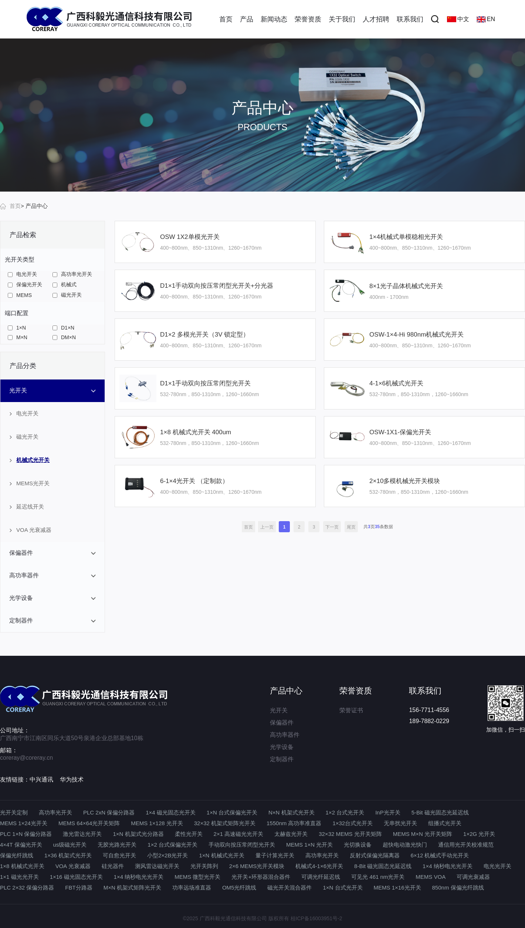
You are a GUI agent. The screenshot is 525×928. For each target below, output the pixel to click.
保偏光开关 (25, 284)
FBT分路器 (78, 887)
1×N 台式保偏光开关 (232, 812)
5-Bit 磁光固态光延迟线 (440, 812)
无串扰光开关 (400, 823)
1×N (17, 328)
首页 (226, 19)
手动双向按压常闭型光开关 (242, 844)
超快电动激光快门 (405, 844)
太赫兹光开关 (291, 834)
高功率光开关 (72, 274)
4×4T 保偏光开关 (21, 844)
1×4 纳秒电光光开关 (447, 866)
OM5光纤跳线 (239, 887)
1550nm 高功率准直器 (294, 823)
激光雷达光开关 (82, 834)
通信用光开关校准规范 (466, 844)
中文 (458, 19)
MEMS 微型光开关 (197, 877)
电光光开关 (497, 866)
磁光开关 (67, 295)
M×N (17, 337)
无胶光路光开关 (117, 844)
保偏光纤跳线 (16, 855)
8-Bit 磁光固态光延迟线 (382, 866)
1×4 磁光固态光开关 (171, 812)
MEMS (20, 295)
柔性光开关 (189, 834)
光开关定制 (14, 812)
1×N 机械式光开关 (221, 855)
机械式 (64, 284)
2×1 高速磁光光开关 (239, 834)
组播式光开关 (444, 823)
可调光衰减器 (473, 877)
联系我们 (410, 19)
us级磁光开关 (70, 844)
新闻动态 (274, 19)
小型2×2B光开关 (167, 855)
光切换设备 (358, 844)
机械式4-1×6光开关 (319, 866)
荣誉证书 (351, 710)
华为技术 (72, 779)
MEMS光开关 (30, 483)
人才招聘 (376, 19)
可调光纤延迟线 (320, 877)
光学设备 (282, 747)
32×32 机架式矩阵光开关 (224, 823)
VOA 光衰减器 (30, 530)
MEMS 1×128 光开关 (157, 823)
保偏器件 (282, 722)
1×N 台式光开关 (342, 887)
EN (486, 19)
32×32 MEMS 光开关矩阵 (350, 834)
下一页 (332, 527)
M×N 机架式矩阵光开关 (132, 887)
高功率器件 (284, 735)
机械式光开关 (30, 460)
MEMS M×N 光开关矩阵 (422, 834)
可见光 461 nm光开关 (377, 877)
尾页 (351, 527)
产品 (246, 19)
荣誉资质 (308, 19)
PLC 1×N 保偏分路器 (26, 834)
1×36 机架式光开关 (68, 855)
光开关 (279, 710)
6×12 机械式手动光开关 (440, 855)
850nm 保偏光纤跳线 (458, 887)
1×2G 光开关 (479, 834)
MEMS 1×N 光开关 (309, 844)
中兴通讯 (41, 779)
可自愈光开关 (119, 855)
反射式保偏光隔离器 (375, 855)
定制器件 (282, 759)
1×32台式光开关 (352, 823)
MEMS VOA (431, 877)
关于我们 (342, 19)
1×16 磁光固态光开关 (76, 877)
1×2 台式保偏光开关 (172, 844)
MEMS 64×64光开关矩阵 (89, 823)
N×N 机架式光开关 (291, 812)
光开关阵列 (204, 866)
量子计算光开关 (274, 855)
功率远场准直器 (191, 887)
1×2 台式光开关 (345, 812)
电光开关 (22, 274)
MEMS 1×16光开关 (397, 887)
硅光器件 (113, 866)
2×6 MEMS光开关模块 (257, 866)
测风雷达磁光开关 (157, 866)
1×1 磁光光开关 (19, 877)
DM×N (64, 337)
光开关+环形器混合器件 (260, 877)
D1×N (63, 328)
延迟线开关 (27, 506)
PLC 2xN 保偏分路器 (109, 812)
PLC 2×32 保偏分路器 (27, 887)
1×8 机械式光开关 (22, 866)
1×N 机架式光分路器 (138, 834)
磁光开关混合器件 (289, 887)
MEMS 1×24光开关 (23, 823)
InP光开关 (387, 812)
